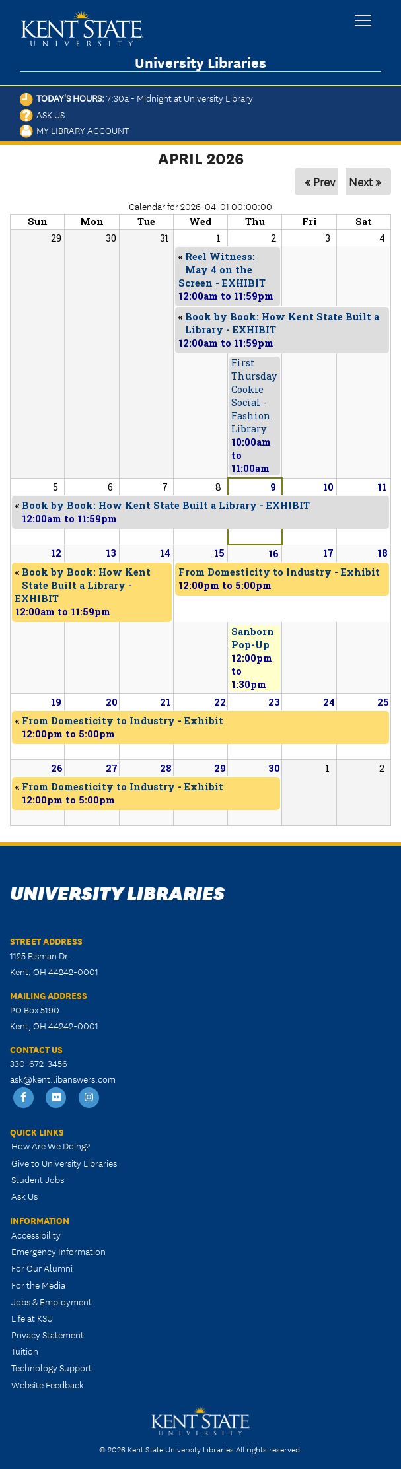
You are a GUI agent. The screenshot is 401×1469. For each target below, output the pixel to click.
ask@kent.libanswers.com (63, 1079)
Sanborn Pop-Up (252, 638)
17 (328, 553)
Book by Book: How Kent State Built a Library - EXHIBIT (83, 585)
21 (165, 702)
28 (166, 768)
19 (56, 702)
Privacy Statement (47, 1334)
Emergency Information (58, 1251)
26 (57, 768)
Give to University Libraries (64, 1162)
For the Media (38, 1285)
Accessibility (36, 1234)
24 (329, 702)
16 (273, 553)
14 (165, 553)
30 (274, 768)
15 (219, 553)
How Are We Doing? (50, 1145)
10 (328, 487)
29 (220, 768)
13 (111, 553)
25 (383, 702)
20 (112, 702)
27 (112, 768)
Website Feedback (47, 1384)
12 (56, 553)
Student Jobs (37, 1179)
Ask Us (42, 114)
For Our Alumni (42, 1267)
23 (274, 702)
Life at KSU (32, 1318)
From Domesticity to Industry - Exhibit (279, 572)
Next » (365, 181)
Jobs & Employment (51, 1301)
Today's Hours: (136, 97)
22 (220, 702)
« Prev (320, 181)
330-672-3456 (38, 1063)
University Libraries (200, 62)
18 (382, 553)
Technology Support (51, 1367)
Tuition (24, 1351)
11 (381, 487)
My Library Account (74, 130)
